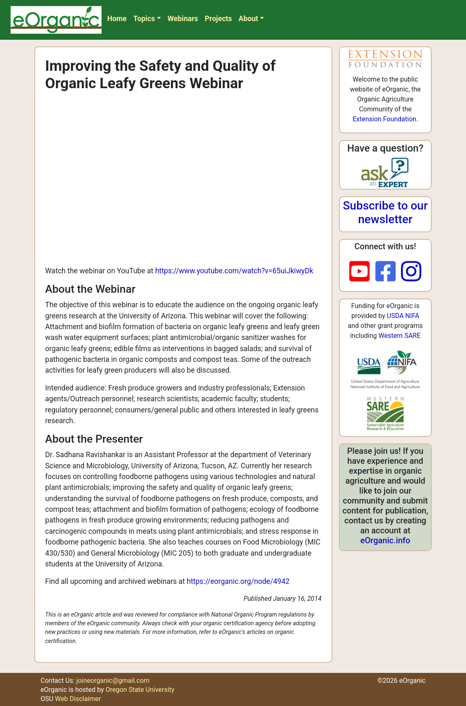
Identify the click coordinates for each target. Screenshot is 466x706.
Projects (218, 18)
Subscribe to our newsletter (385, 212)
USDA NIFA (403, 316)
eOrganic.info (385, 540)
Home (117, 18)
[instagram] (411, 272)
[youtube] (362, 272)
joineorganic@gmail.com (112, 680)
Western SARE (399, 336)
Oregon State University (140, 690)
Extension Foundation (384, 119)
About (248, 18)
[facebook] (388, 272)
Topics (144, 18)
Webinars (183, 18)
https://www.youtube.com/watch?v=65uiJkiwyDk (234, 271)
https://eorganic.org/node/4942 (238, 581)
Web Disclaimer (78, 699)
